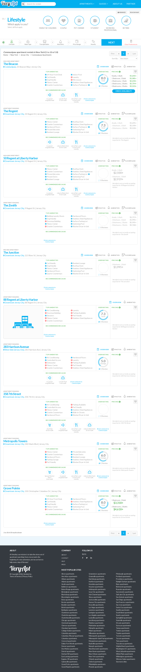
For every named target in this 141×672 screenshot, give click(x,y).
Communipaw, (10, 67)
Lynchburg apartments (96, 620)
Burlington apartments (69, 610)
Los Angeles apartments (97, 615)
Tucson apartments (123, 638)
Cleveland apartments (69, 628)
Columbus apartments (69, 638)
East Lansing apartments (69, 656)
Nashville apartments (96, 644)
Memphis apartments (96, 628)
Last (134, 54)
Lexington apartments (96, 613)
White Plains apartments (124, 654)
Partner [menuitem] (131, 4)
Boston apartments (68, 602)
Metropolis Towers (15, 441)
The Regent (10, 111)
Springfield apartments (124, 618)
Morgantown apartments (97, 641)
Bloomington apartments (70, 597)
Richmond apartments (124, 587)
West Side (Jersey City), (15, 350)
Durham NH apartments (69, 654)
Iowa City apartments (96, 592)
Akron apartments (67, 574)
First (112, 54)
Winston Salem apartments (125, 659)
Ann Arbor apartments (69, 576)
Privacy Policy (27, 576)
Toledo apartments (122, 631)
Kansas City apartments (97, 602)
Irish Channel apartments (97, 594)
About (63, 555)
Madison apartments (96, 623)
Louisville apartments (96, 618)
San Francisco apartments (125, 602)
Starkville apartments (123, 620)
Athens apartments (68, 579)
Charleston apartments (69, 613)
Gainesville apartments (69, 662)
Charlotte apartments (68, 615)
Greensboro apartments (97, 574)
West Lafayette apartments (125, 651)
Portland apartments (123, 576)
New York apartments (96, 656)
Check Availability (124, 91)
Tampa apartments (122, 628)
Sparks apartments (122, 615)
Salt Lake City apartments (125, 594)
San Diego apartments (124, 600)
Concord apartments (68, 641)
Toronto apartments (123, 636)
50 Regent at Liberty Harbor (20, 158)
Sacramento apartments (124, 592)
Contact (64, 558)
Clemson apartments (68, 625)
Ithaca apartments (95, 597)
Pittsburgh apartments (124, 574)
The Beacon (10, 64)
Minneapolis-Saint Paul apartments (101, 638)
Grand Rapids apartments (70, 667)
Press (63, 564)
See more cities (121, 662)
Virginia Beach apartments (125, 646)
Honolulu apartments (96, 584)
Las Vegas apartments (96, 607)
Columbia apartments (69, 633)
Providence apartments (124, 579)
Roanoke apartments (123, 589)
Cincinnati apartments (69, 623)
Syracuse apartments (123, 625)
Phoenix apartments (96, 667)
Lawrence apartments (96, 610)
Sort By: (115, 58)
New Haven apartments (97, 651)
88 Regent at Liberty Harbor (20, 299)
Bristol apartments (67, 607)
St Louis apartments (123, 623)
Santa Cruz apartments (124, 607)
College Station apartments (70, 631)
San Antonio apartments (124, 597)
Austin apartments (67, 584)
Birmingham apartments (69, 592)
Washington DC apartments (125, 649)
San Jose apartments (123, 605)
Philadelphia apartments (97, 664)
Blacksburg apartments (69, 594)
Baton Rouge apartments (70, 589)
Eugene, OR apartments (69, 659)
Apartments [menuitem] (87, 4)
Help (63, 561)
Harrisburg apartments (97, 579)
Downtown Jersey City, (14, 114)
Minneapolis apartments (97, 636)
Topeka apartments (123, 633)
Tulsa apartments (122, 641)
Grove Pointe (11, 488)
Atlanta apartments (68, 582)
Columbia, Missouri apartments (72, 636)
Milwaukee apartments (97, 633)
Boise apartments (67, 600)
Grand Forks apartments (70, 664)
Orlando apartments (96, 659)
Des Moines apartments (69, 649)
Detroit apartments (68, 651)
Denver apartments (68, 646)
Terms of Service (15, 576)
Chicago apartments (68, 620)
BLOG (84, 554)
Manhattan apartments (97, 625)
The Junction (11, 252)
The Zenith (10, 205)
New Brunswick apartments (98, 649)
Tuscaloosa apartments (124, 644)
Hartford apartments (96, 582)
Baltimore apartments (69, 587)
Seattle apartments (122, 610)
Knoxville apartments (96, 605)
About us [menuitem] (117, 4)
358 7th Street (12, 394)
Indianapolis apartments (97, 589)
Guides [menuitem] (103, 4)
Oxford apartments (95, 662)
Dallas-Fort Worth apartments (72, 644)
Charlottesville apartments (70, 618)
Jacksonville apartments (97, 600)
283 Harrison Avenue (16, 347)
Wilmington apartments (124, 656)
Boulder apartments (68, 605)
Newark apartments (96, 646)
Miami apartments (95, 631)
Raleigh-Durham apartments (126, 582)
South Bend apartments (124, 613)
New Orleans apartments (97, 654)
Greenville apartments (96, 576)
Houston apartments (96, 587)
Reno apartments (122, 584)
